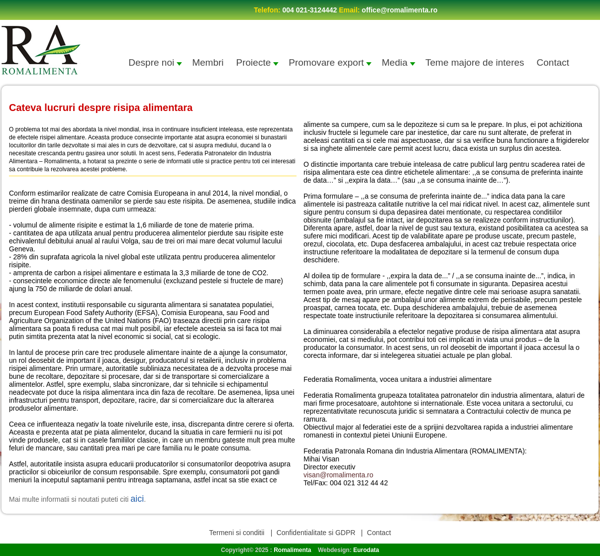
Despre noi (155, 62)
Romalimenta (292, 550)
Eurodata (366, 550)
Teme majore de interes (474, 62)
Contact (553, 62)
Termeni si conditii (237, 533)
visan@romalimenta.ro (338, 475)
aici (137, 499)
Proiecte (257, 62)
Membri (207, 62)
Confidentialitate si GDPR (316, 533)
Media (398, 62)
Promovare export (330, 62)
